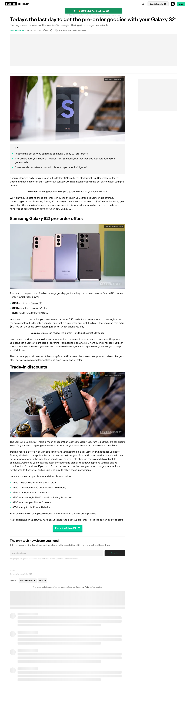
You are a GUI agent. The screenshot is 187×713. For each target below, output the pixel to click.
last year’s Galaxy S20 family (84, 441)
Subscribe (115, 553)
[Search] (142, 4)
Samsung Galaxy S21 (24, 574)
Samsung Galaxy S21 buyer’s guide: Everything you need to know (72, 191)
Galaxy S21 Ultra (40, 313)
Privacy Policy (36, 559)
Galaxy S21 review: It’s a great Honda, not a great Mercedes (72, 333)
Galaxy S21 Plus (39, 308)
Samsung (13, 574)
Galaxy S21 (36, 303)
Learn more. (116, 15)
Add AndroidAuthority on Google (70, 30)
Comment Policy (82, 587)
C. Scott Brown (18, 30)
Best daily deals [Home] (158, 4)
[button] (93, 4)
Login (181, 4)
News (12, 571)
